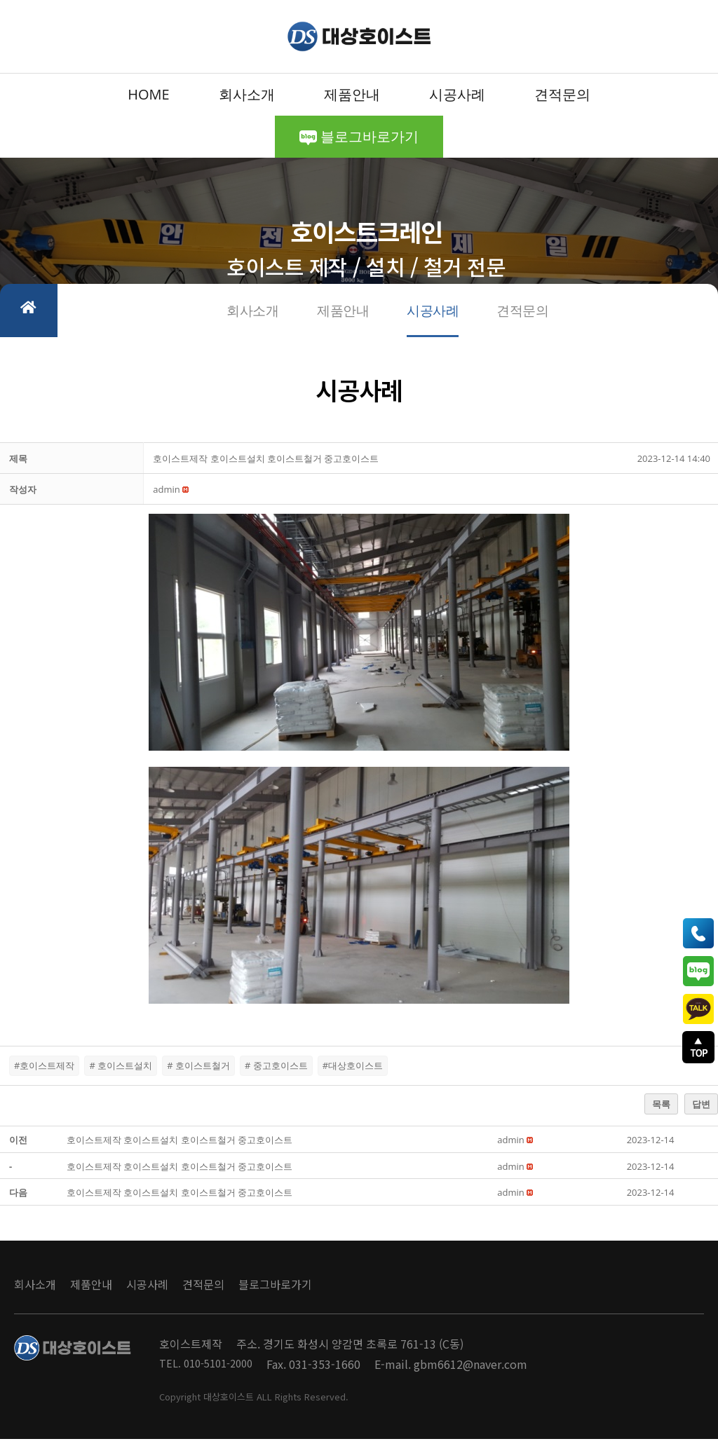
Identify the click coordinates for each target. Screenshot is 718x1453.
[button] (166, 503)
